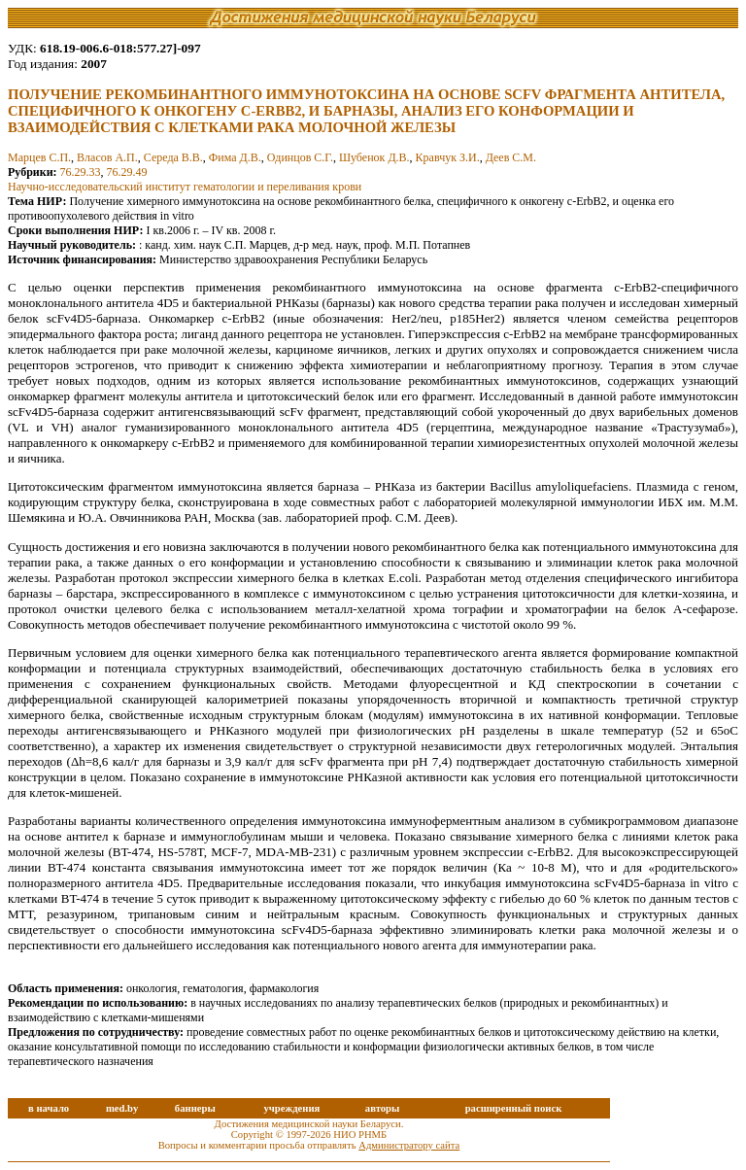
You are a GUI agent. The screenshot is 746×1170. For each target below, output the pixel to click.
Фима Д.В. (235, 157)
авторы (382, 1108)
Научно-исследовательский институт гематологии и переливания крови (184, 186)
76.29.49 (127, 172)
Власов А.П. (107, 157)
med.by (122, 1108)
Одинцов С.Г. (300, 157)
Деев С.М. (511, 157)
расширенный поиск (513, 1108)
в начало (48, 1108)
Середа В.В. (173, 157)
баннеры (195, 1108)
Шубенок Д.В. (374, 157)
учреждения (291, 1108)
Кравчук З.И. (448, 157)
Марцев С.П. (39, 157)
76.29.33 (80, 172)
